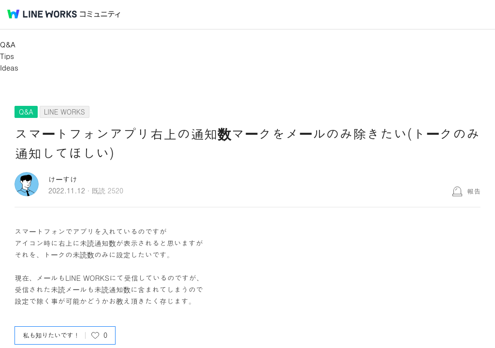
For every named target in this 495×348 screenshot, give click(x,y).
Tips (7, 56)
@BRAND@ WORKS (42, 14)
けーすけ (62, 179)
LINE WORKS (64, 111)
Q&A (7, 44)
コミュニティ (100, 14)
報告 (473, 191)
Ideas (9, 67)
